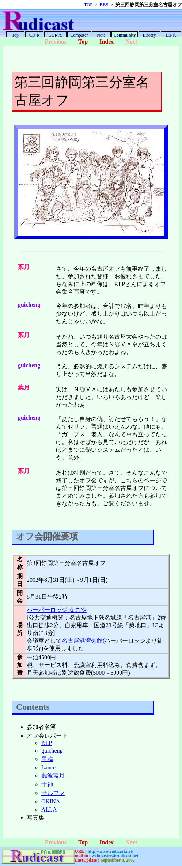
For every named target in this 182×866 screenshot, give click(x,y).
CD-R (34, 35)
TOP (88, 4)
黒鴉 (47, 759)
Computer (79, 35)
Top (15, 35)
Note (101, 35)
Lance (48, 767)
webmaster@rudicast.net (115, 855)
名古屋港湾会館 (82, 640)
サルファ (53, 793)
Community (124, 35)
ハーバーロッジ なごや (57, 610)
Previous (56, 41)
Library (149, 35)
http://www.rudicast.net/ (110, 851)
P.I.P (46, 743)
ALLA (49, 809)
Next (131, 41)
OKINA (50, 801)
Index (106, 41)
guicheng (52, 751)
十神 (47, 784)
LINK (171, 35)
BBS (103, 4)
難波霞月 (53, 775)
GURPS (55, 35)
